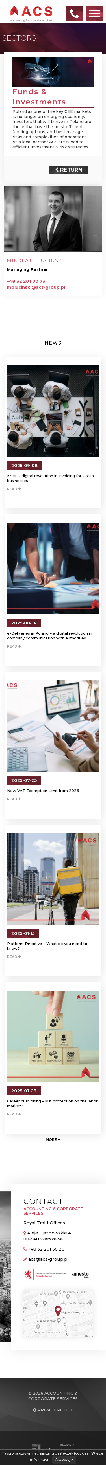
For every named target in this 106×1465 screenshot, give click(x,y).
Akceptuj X (64, 1459)
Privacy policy (53, 1410)
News (53, 343)
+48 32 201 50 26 (46, 1249)
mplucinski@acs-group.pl (36, 287)
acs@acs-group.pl (48, 1259)
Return (68, 170)
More (53, 1139)
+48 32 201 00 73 (26, 281)
